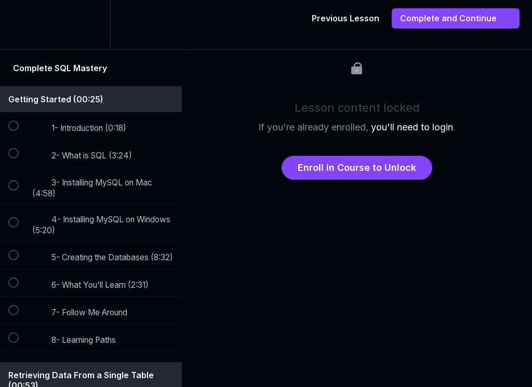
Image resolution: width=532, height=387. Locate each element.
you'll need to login (412, 127)
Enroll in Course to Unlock (357, 167)
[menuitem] (91, 24)
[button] (19, 24)
